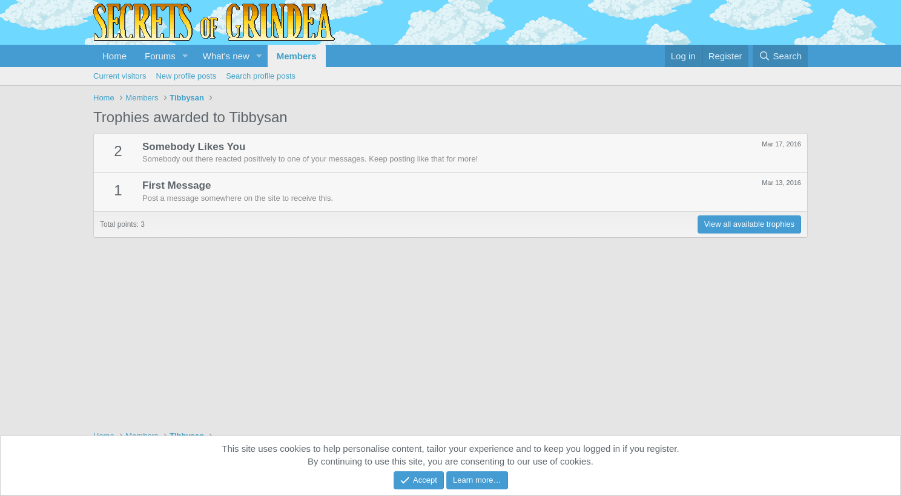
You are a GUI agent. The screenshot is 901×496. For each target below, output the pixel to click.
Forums (160, 56)
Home (114, 56)
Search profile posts (260, 75)
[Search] (780, 56)
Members (297, 56)
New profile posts (186, 75)
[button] (185, 56)
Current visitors (119, 75)
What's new (226, 56)
